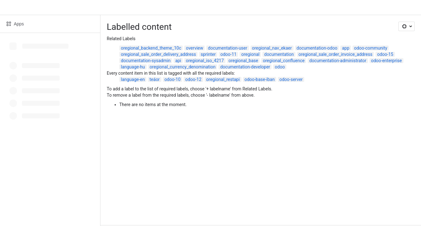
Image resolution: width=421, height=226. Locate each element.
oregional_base (243, 60)
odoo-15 (385, 54)
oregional (250, 54)
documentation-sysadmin (145, 60)
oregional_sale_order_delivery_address (158, 54)
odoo (280, 66)
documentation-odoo (317, 48)
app (345, 48)
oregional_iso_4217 (205, 60)
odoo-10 (173, 79)
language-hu (133, 66)
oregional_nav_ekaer (272, 48)
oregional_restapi (223, 79)
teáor (154, 79)
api (178, 60)
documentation (279, 54)
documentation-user (227, 48)
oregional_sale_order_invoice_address (335, 54)
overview (194, 48)
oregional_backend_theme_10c (151, 48)
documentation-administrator (337, 60)
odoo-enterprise (386, 60)
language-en (133, 79)
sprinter (208, 54)
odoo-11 (228, 54)
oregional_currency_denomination (183, 66)
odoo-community (370, 48)
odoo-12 (193, 79)
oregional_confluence (284, 60)
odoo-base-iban (260, 79)
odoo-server (291, 79)
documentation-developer (245, 66)
